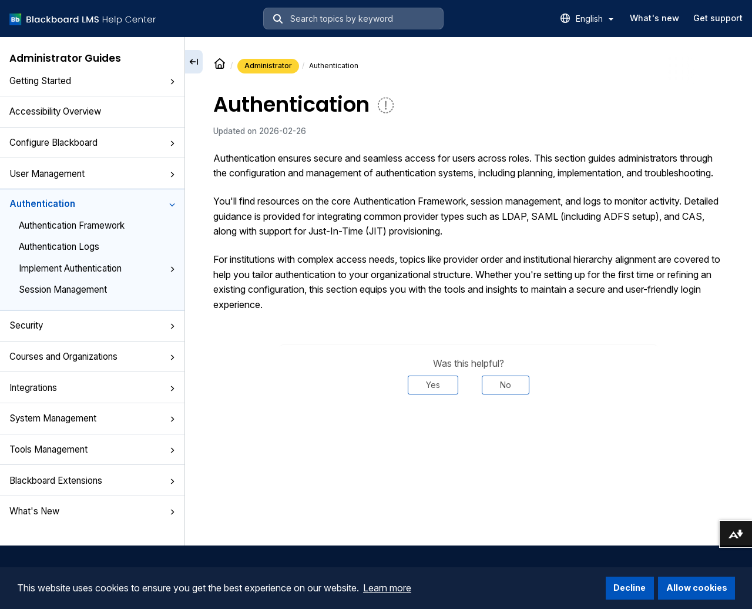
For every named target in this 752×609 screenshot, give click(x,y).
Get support (718, 18)
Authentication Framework (72, 225)
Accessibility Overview (55, 111)
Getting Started (92, 80)
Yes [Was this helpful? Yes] (433, 385)
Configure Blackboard (92, 142)
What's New (92, 511)
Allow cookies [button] (696, 588)
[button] (172, 82)
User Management (92, 173)
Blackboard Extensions (92, 480)
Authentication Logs (59, 246)
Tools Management (92, 449)
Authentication (92, 203)
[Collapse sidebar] (194, 61)
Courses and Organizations (92, 356)
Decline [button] (629, 588)
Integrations (92, 387)
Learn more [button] (387, 588)
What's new (654, 18)
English (594, 19)
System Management (92, 418)
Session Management (63, 289)
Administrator (268, 65)
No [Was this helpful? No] (505, 385)
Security (92, 325)
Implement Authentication (97, 268)
